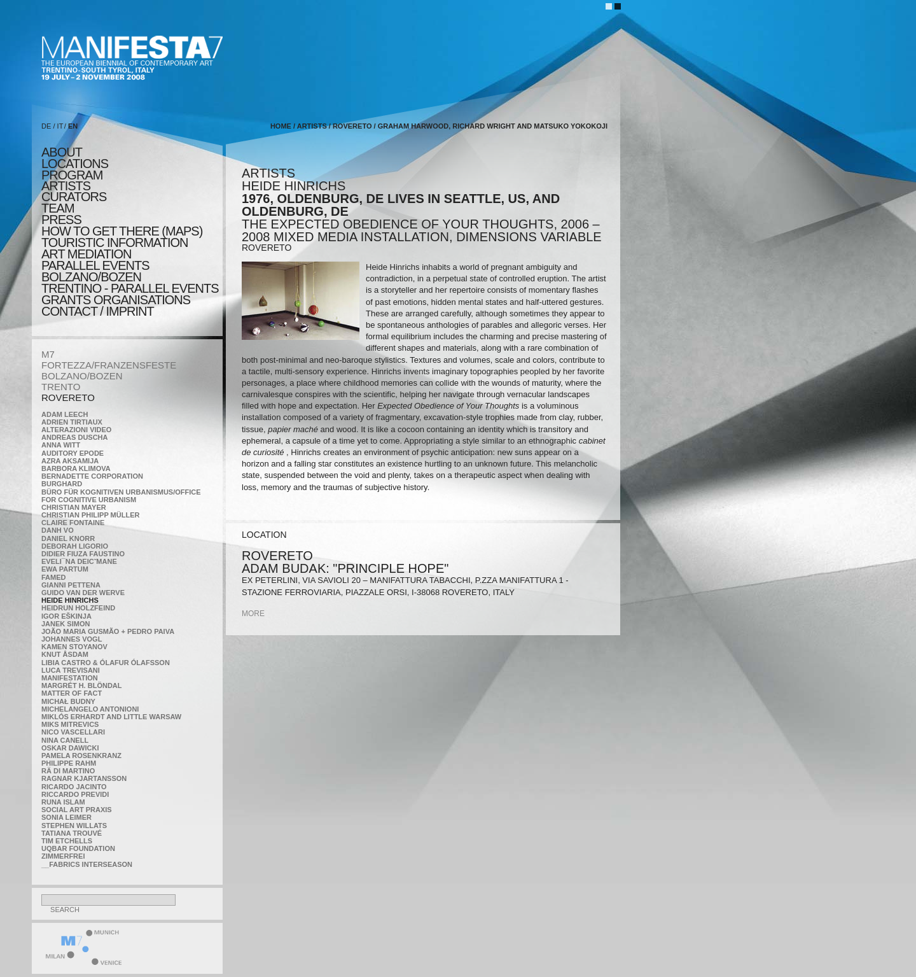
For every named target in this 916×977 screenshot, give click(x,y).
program (71, 175)
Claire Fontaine (72, 522)
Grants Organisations (115, 300)
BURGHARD (61, 484)
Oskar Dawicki (70, 748)
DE (46, 126)
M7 (48, 354)
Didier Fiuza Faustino (83, 554)
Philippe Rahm (68, 763)
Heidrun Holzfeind (78, 608)
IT (60, 126)
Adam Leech (64, 414)
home (280, 126)
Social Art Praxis (76, 809)
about (61, 152)
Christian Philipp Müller (90, 515)
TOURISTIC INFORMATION (114, 242)
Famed (53, 577)
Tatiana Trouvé (71, 833)
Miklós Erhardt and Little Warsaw (111, 716)
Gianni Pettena (71, 585)
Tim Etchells (66, 841)
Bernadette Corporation (92, 476)
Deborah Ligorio (74, 546)
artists (65, 186)
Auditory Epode (72, 453)
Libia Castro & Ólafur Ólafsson (105, 662)
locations (74, 163)
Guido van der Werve (83, 592)
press (61, 219)
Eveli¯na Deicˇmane (79, 561)
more (253, 613)
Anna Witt (60, 445)
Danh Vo (57, 530)
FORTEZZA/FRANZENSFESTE (108, 365)
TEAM (57, 208)
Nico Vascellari (73, 732)
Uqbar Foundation (78, 848)
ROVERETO (68, 397)
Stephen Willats (74, 825)
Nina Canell (64, 740)
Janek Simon (65, 624)
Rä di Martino (68, 771)
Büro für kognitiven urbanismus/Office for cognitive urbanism (121, 495)
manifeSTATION (69, 678)
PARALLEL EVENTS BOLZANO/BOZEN (95, 271)
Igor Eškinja (66, 616)
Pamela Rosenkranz (81, 755)
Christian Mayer (73, 507)
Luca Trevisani (70, 670)
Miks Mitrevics (70, 724)
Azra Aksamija (70, 461)
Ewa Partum (64, 569)
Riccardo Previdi (75, 794)
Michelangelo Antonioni (90, 709)
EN (73, 126)
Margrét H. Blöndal (81, 685)
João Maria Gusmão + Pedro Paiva (107, 631)
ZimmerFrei (63, 856)
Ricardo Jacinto (73, 787)
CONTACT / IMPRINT (97, 311)
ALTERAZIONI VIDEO (76, 429)
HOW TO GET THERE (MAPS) (121, 231)
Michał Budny (68, 701)
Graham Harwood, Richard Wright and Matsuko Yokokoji (492, 126)
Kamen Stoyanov (74, 646)
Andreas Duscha (74, 437)
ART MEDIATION (86, 254)
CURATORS (73, 196)
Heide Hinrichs (70, 600)
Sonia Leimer (66, 817)
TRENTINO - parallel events (130, 288)
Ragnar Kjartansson (84, 778)
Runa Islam (63, 802)
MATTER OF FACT (71, 693)
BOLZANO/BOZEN (82, 375)
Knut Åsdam (64, 654)
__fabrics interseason (86, 864)
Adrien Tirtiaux (71, 422)
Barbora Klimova (76, 468)
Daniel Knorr (68, 538)
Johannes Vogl (71, 639)
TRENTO (60, 386)
